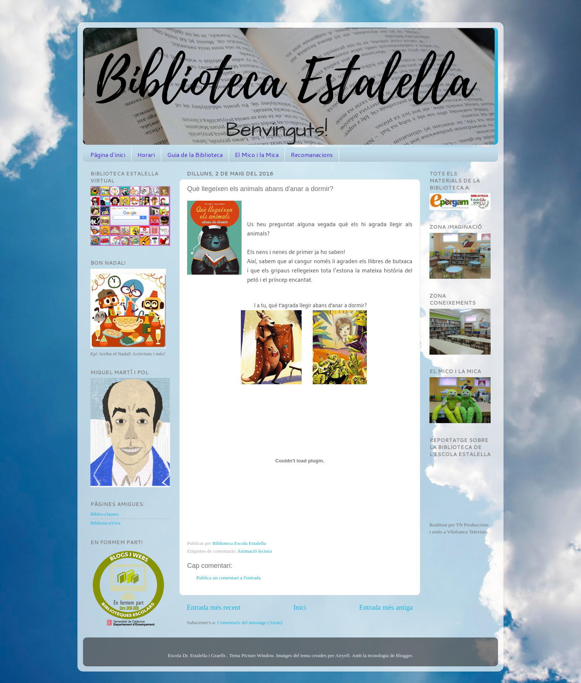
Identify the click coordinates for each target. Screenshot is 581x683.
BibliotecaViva (105, 523)
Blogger (404, 655)
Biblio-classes (104, 514)
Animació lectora (254, 551)
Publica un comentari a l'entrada (228, 577)
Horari (146, 154)
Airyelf (342, 655)
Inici (299, 607)
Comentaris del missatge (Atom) (249, 622)
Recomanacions (312, 154)
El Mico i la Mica (257, 154)
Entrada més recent (213, 607)
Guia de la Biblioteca (195, 154)
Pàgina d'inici (107, 154)
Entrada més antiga (386, 607)
